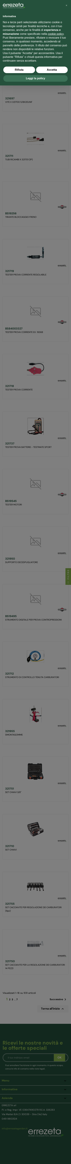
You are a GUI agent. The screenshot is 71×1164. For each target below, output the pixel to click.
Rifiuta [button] (19, 69)
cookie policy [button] (56, 33)
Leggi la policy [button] (35, 78)
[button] (66, 5)
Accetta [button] (52, 69)
